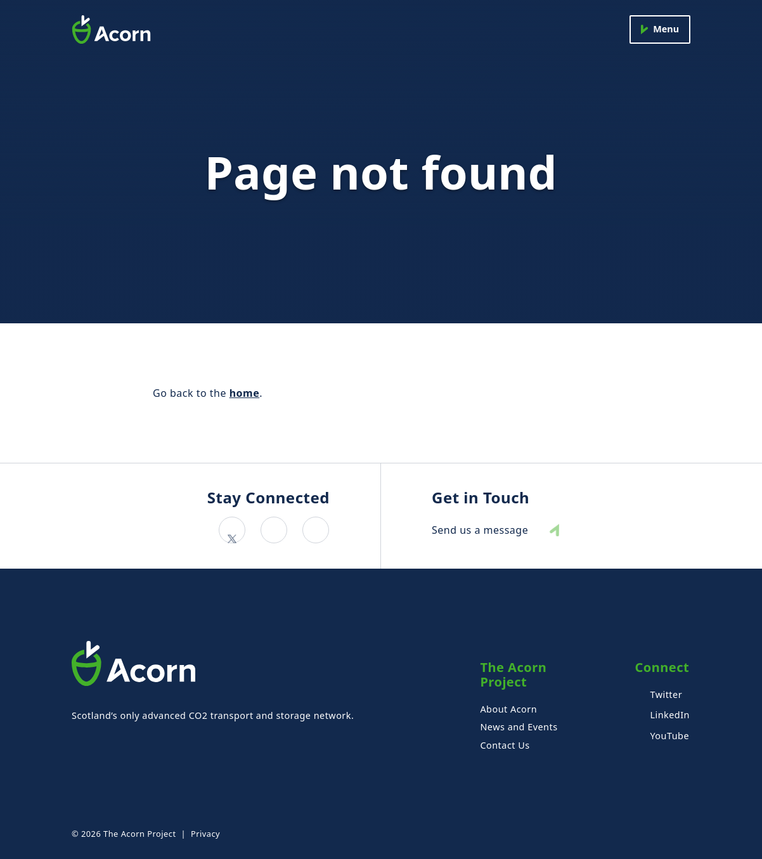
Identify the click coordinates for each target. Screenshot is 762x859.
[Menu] (660, 29)
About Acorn (508, 709)
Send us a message (480, 530)
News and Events (518, 727)
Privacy (205, 833)
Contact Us (504, 745)
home (244, 393)
